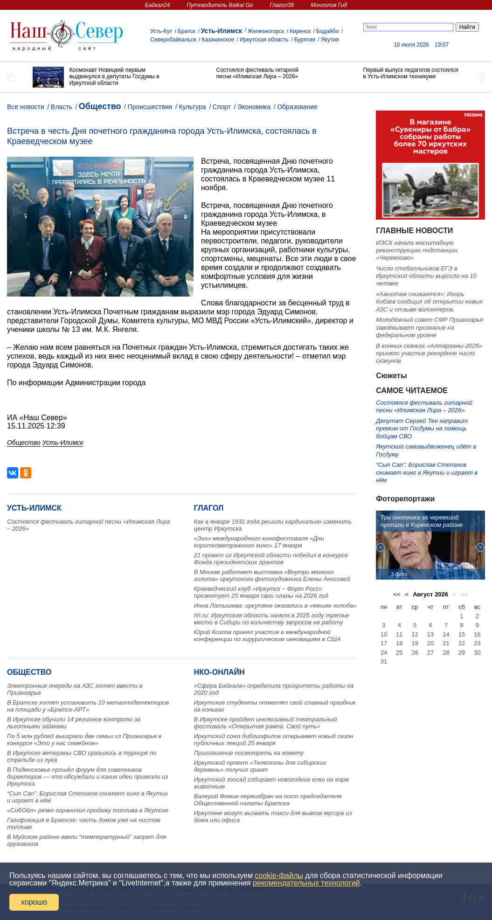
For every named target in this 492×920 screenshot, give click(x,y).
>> (464, 594)
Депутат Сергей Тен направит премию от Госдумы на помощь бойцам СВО (422, 428)
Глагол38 (282, 5)
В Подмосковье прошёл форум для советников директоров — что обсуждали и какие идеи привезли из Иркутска (87, 776)
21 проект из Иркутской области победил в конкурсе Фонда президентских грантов (271, 559)
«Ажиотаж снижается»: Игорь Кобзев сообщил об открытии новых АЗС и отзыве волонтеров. (429, 302)
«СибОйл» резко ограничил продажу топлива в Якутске (87, 810)
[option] (99, 77)
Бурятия (304, 39)
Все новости (25, 107)
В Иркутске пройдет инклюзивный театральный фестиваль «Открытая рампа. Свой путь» (265, 723)
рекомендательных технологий (306, 883)
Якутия (330, 39)
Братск (186, 31)
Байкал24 (157, 5)
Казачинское (217, 39)
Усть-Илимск (221, 31)
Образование (297, 107)
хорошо (34, 902)
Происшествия (150, 107)
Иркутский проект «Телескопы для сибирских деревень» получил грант (260, 766)
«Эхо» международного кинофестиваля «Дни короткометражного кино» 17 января (259, 542)
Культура (192, 107)
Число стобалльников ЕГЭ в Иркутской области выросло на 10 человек (426, 276)
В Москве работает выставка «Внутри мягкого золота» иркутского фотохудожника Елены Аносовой (272, 575)
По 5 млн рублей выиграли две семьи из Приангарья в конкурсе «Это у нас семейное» (84, 740)
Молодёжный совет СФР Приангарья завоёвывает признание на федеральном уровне (429, 327)
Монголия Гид (329, 5)
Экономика (253, 107)
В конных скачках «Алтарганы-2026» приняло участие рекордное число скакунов (429, 353)
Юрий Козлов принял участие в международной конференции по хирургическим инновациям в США (267, 636)
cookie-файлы (279, 875)
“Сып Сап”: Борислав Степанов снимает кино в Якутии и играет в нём (427, 472)
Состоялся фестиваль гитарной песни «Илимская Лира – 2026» (424, 406)
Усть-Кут (161, 31)
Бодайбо (327, 31)
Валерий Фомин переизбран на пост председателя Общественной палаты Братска (268, 800)
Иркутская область (264, 39)
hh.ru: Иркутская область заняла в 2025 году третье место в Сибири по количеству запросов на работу (271, 619)
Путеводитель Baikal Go (220, 5)
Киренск (300, 31)
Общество (100, 106)
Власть (61, 107)
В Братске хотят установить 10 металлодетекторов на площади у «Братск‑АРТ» (88, 706)
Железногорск (266, 31)
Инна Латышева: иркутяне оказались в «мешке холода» (275, 605)
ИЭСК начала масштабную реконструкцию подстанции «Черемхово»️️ (416, 250)
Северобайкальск (173, 39)
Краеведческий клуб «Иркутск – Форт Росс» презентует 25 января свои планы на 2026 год (261, 592)
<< (397, 594)
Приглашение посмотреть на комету (249, 752)
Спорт (222, 107)
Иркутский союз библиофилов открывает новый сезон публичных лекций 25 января (273, 740)
